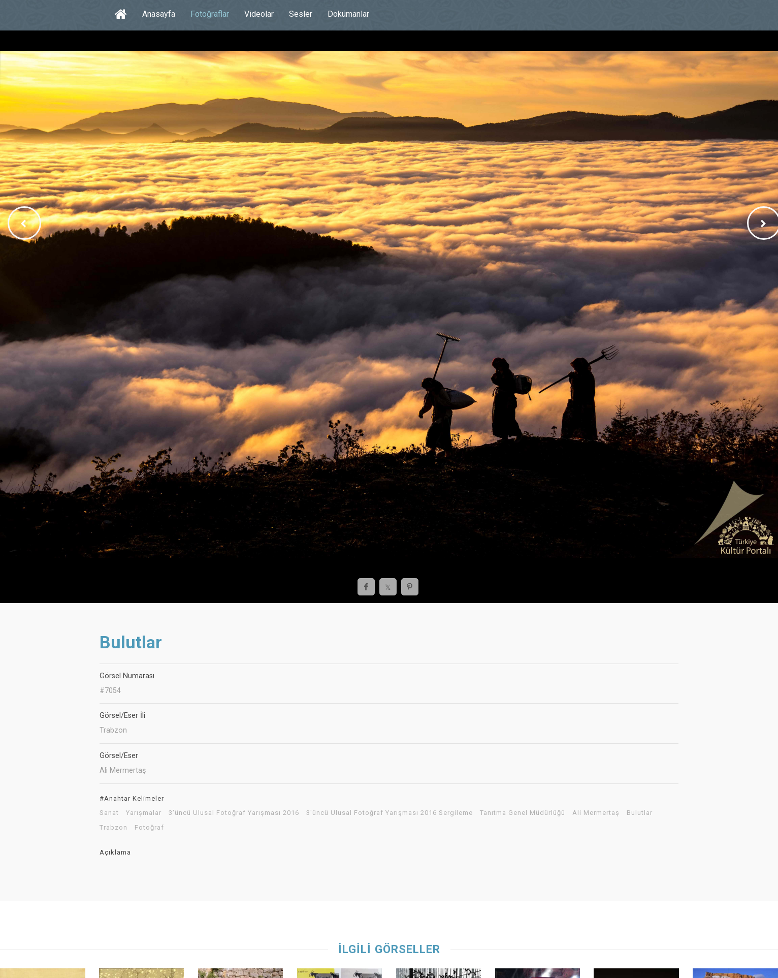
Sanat (109, 812)
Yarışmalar (143, 812)
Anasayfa (158, 14)
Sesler (300, 14)
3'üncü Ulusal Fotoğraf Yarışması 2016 (234, 812)
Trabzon (113, 827)
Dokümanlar (348, 14)
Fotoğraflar (209, 14)
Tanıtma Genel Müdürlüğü (522, 812)
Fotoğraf (149, 827)
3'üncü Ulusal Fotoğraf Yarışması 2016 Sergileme (389, 812)
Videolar (259, 14)
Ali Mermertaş (596, 812)
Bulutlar (640, 812)
